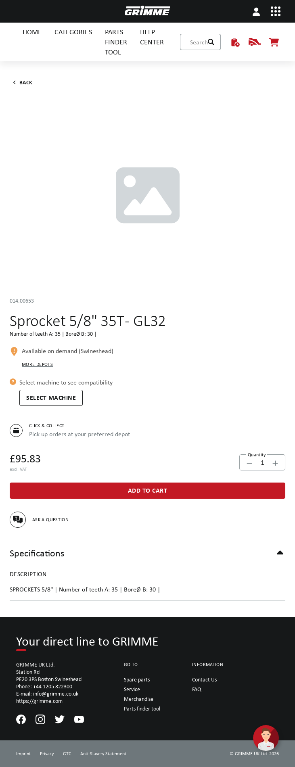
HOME (32, 31)
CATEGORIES (73, 31)
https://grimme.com (39, 700)
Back (21, 82)
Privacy (47, 753)
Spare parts (137, 679)
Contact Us (204, 679)
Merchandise (138, 698)
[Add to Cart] (147, 491)
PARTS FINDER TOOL (116, 41)
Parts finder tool (142, 708)
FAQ (196, 689)
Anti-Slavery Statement (103, 753)
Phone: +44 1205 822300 (44, 686)
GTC (67, 753)
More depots (37, 364)
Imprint (23, 753)
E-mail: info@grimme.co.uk (47, 693)
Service (132, 689)
